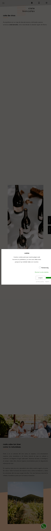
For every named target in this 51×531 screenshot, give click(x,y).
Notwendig (45, 267)
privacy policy (40, 281)
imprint (47, 281)
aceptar (40, 278)
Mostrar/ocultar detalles (42, 272)
